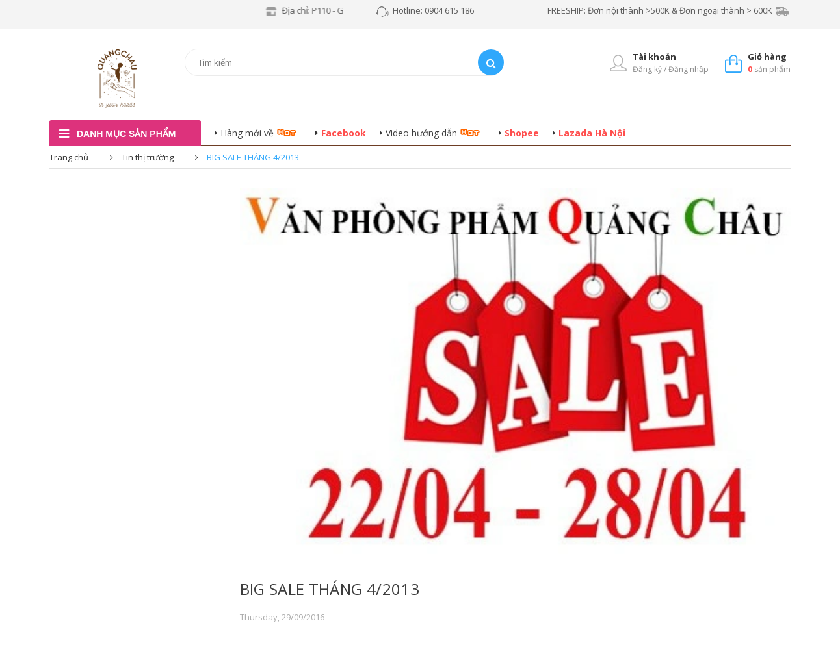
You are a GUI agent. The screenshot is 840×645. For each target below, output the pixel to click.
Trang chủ (68, 157)
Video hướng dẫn (421, 133)
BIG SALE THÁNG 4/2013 (330, 589)
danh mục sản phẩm (126, 134)
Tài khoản (654, 56)
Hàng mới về (247, 133)
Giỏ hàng (767, 56)
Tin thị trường (148, 157)
